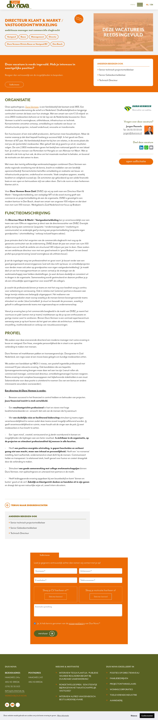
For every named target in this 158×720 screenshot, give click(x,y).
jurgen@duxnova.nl (132, 133)
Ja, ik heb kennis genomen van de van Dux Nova (68, 623)
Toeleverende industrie (123, 695)
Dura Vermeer (32, 106)
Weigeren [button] (134, 716)
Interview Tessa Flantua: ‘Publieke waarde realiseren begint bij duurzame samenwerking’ (78, 675)
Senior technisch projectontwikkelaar (116, 69)
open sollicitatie (136, 161)
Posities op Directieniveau (124, 672)
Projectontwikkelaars (123, 684)
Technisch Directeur (108, 80)
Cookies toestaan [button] (147, 716)
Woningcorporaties (121, 689)
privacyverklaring (77, 623)
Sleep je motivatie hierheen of (101, 590)
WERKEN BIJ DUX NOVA (16, 695)
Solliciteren (14, 84)
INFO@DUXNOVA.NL (15, 691)
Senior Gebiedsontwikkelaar (112, 74)
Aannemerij (116, 700)
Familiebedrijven (119, 678)
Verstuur (43, 633)
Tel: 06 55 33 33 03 (132, 129)
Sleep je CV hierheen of (55, 590)
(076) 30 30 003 (12, 686)
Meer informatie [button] (63, 715)
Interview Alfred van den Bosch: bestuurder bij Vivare (77, 698)
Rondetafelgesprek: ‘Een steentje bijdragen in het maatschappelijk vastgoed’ (78, 687)
